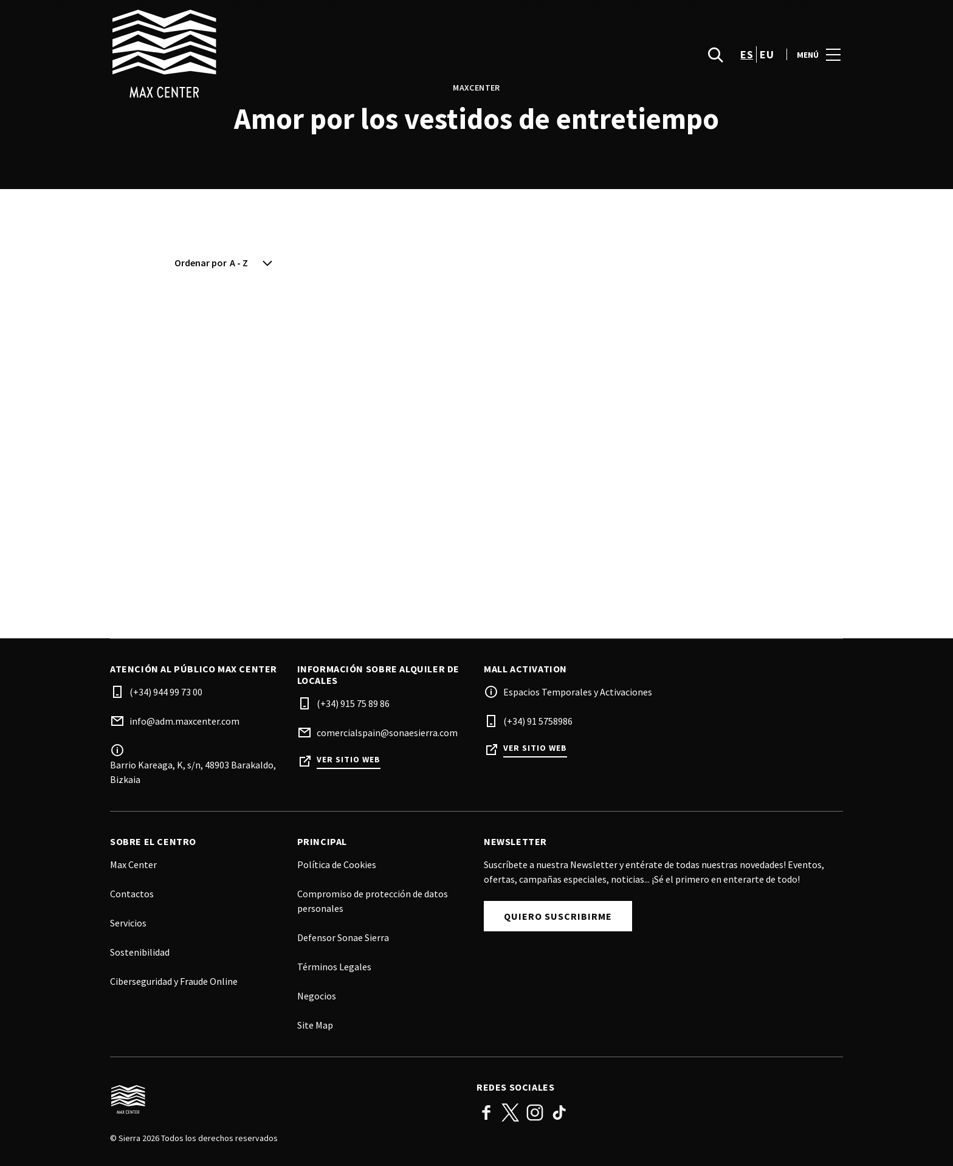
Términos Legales (334, 967)
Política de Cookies (336, 864)
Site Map (315, 1025)
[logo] (294, 55)
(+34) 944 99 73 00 (165, 692)
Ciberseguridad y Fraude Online (174, 981)
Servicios (128, 923)
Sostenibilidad (140, 952)
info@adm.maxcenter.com (184, 721)
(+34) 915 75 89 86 (353, 703)
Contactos (132, 894)
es (746, 55)
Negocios (316, 996)
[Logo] (286, 1099)
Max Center (133, 864)
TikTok (559, 1112)
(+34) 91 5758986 (538, 721)
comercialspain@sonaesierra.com (387, 732)
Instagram (535, 1112)
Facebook (486, 1112)
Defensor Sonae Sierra (343, 937)
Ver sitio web (348, 759)
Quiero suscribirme (558, 916)
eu (767, 55)
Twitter (510, 1112)
